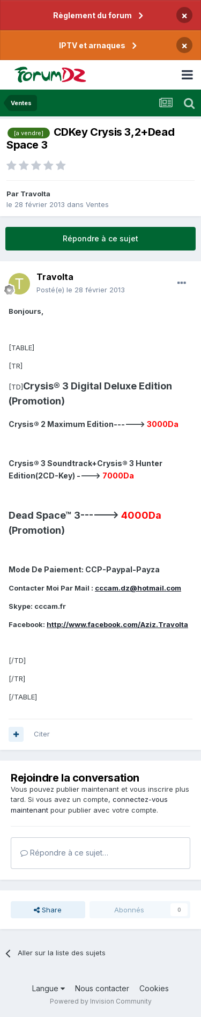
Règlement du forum (92, 15)
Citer (42, 733)
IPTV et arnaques (92, 45)
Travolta (35, 193)
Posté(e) (80, 289)
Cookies (154, 988)
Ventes (97, 204)
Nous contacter (102, 988)
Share (48, 910)
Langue (48, 988)
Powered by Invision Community (101, 1001)
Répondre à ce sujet (100, 238)
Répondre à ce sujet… (64, 852)
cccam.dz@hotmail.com (138, 588)
